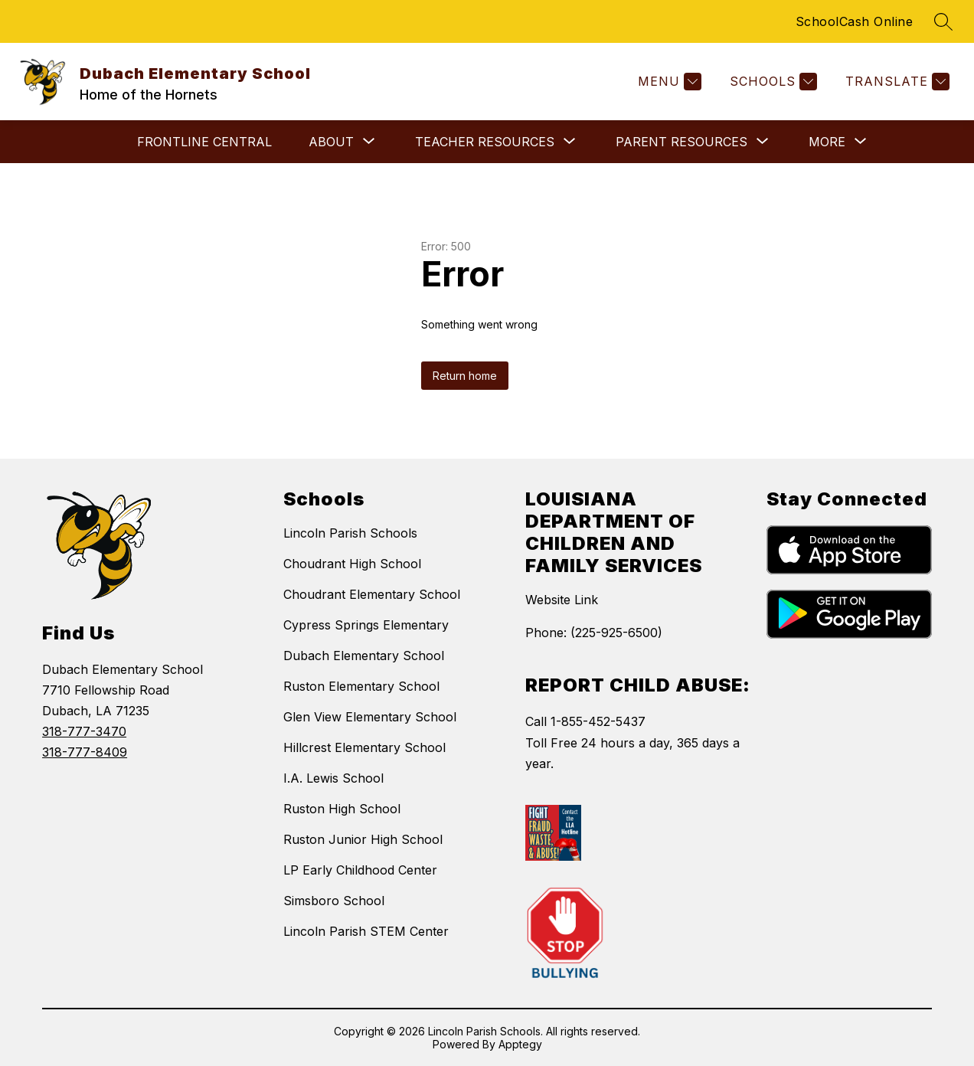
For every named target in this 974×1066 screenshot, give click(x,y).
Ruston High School (341, 808)
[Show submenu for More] (827, 141)
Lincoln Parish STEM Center (366, 931)
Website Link (561, 599)
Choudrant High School (352, 563)
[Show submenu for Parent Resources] (681, 141)
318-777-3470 (84, 731)
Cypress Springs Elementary (366, 625)
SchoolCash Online (855, 21)
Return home (465, 375)
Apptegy (520, 1044)
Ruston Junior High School (363, 839)
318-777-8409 (84, 752)
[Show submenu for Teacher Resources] (484, 141)
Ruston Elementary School (361, 686)
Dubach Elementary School (363, 655)
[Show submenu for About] (331, 141)
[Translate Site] (895, 81)
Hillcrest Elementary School (364, 747)
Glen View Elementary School (369, 716)
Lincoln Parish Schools (350, 533)
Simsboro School (333, 900)
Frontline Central (204, 141)
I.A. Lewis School (333, 778)
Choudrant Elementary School (371, 594)
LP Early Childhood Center (360, 870)
